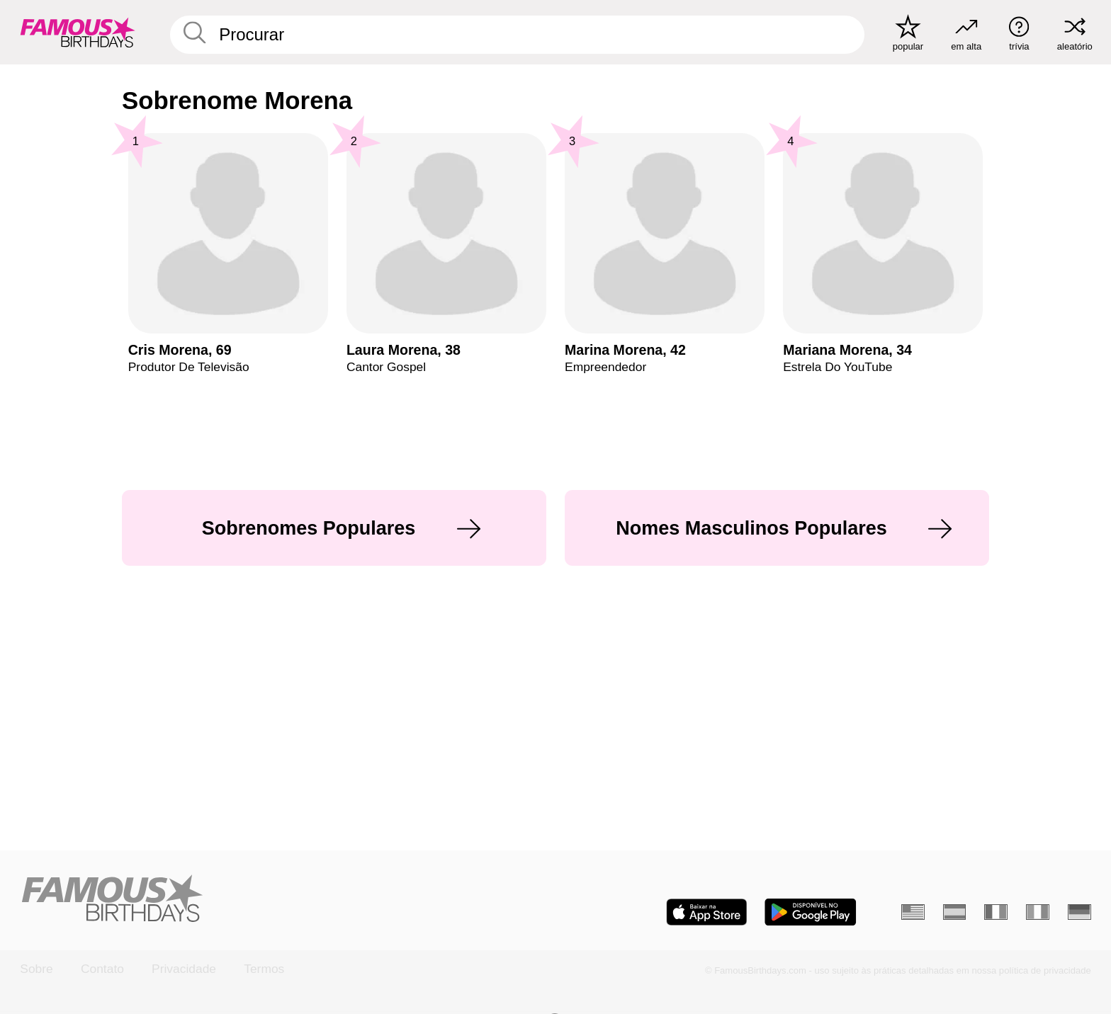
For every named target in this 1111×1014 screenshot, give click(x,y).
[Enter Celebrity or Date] (517, 35)
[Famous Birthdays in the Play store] (811, 912)
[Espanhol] (954, 912)
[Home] (283, 899)
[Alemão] (1079, 912)
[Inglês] (913, 912)
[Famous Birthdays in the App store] (706, 912)
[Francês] (996, 912)
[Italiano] (1037, 912)
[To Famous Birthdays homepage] (77, 32)
